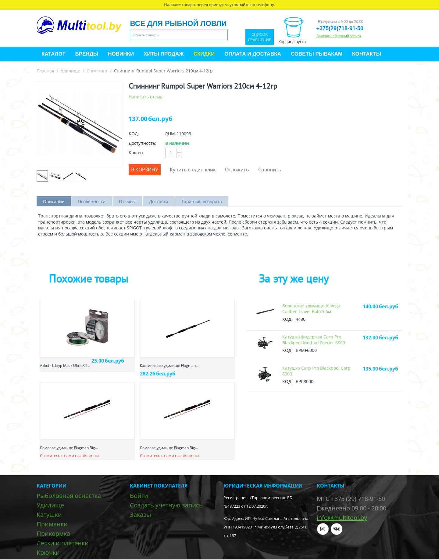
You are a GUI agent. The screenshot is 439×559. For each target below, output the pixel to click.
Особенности (91, 201)
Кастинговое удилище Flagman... (169, 365)
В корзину (144, 169)
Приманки (52, 524)
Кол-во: (136, 152)
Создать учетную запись (166, 505)
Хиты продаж (164, 54)
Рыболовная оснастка (69, 495)
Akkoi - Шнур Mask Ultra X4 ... (65, 365)
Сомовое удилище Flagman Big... (69, 447)
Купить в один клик (193, 169)
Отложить (237, 169)
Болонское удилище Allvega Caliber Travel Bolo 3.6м (311, 308)
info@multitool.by (342, 517)
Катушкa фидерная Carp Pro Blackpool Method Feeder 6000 (313, 339)
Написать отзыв (145, 97)
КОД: (134, 134)
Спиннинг (97, 71)
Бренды (86, 54)
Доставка (158, 201)
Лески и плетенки (63, 543)
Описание (53, 201)
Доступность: (142, 143)
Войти (139, 495)
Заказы (140, 514)
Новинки (121, 54)
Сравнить (269, 169)
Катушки (49, 514)
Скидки (204, 54)
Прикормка (53, 533)
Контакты (366, 54)
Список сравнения (259, 37)
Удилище (70, 71)
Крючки (48, 552)
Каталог (53, 54)
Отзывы (127, 201)
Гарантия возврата (202, 201)
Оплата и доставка (252, 54)
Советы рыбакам (316, 54)
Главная (45, 71)
